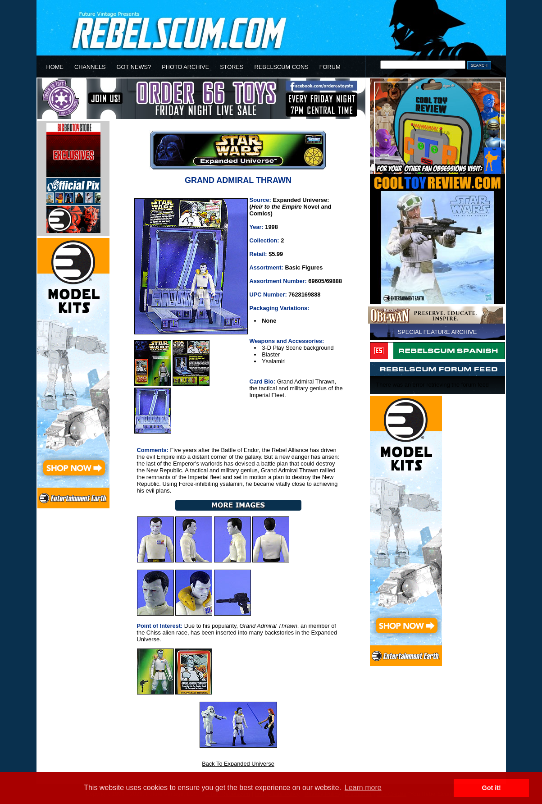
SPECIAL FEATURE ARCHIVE (437, 332)
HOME (55, 67)
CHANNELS (90, 67)
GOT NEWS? (134, 67)
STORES (231, 67)
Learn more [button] (363, 787)
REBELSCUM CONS (282, 67)
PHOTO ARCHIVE (185, 67)
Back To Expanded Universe (238, 763)
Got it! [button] (491, 787)
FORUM (330, 67)
